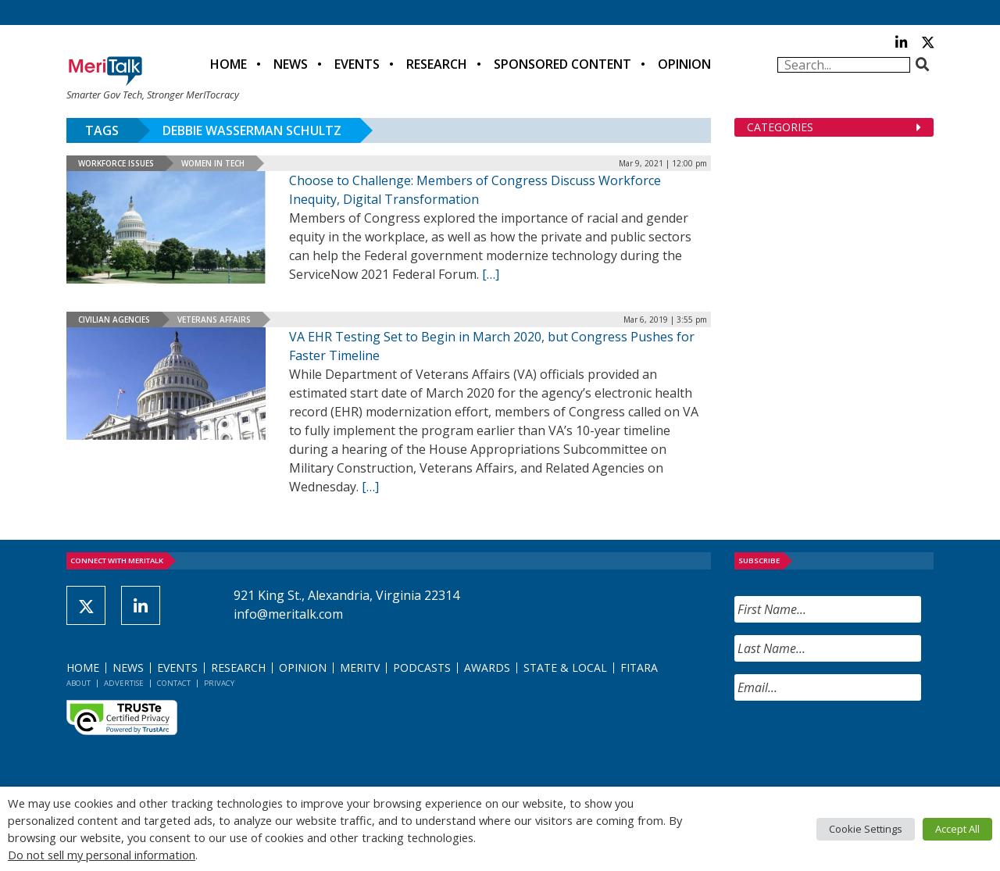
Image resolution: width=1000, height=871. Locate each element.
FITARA (639, 667)
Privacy (219, 683)
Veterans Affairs (214, 319)
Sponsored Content (562, 64)
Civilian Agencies (114, 319)
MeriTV (360, 667)
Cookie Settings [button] (865, 829)
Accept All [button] (957, 829)
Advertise (124, 683)
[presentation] (853, 743)
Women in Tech (213, 163)
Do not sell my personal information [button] (101, 854)
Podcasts (422, 667)
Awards (487, 667)
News (290, 64)
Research (436, 64)
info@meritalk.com (288, 614)
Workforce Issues (116, 163)
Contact (174, 683)
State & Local (565, 667)
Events (357, 64)
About (78, 683)
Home (228, 64)
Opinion (684, 64)
